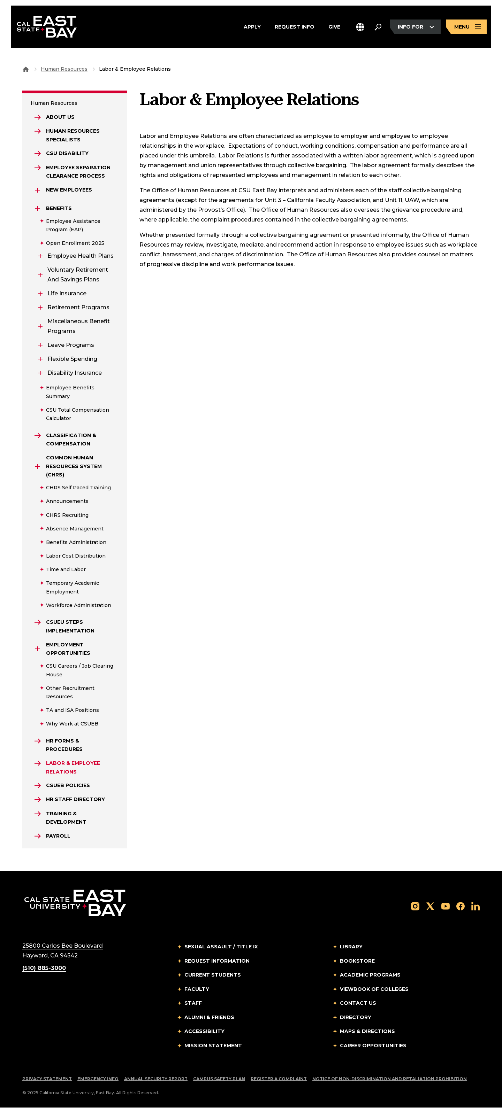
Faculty (196, 992)
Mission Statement (213, 1049)
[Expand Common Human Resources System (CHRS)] (38, 468)
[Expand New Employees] (38, 191)
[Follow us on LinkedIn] (475, 909)
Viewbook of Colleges (374, 992)
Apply (252, 27)
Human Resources (64, 69)
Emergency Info (98, 1082)
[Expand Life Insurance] (40, 294)
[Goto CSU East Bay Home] (25, 69)
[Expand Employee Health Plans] (40, 257)
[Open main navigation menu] (466, 27)
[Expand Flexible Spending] (40, 360)
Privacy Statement (47, 1082)
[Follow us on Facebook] (460, 909)
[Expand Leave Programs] (40, 346)
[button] (360, 27)
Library (351, 950)
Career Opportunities (373, 1049)
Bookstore (357, 964)
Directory (355, 1021)
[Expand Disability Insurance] (40, 374)
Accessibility (204, 1035)
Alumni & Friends (209, 1021)
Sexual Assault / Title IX (221, 950)
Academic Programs (370, 978)
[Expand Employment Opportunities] (38, 651)
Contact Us (358, 1006)
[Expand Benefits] (38, 209)
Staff (193, 1006)
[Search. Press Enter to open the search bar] (378, 27)
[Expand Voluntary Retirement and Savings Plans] (40, 276)
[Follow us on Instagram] (415, 909)
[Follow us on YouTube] (445, 909)
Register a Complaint (279, 1082)
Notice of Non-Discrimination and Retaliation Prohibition (389, 1082)
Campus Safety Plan (219, 1082)
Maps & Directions (367, 1035)
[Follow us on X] (430, 909)
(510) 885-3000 (44, 971)
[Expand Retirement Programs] (40, 308)
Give (334, 27)
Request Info (294, 27)
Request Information (217, 964)
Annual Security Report (156, 1082)
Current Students (212, 978)
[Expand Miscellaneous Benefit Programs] (40, 327)
